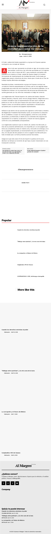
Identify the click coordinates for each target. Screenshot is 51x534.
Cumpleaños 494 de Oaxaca (25, 264)
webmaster (7, 332)
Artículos (4, 517)
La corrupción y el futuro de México (27, 253)
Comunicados (25, 42)
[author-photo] (3, 332)
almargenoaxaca (27, 54)
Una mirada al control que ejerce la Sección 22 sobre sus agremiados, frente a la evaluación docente (12, 152)
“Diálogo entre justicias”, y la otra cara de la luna (31, 241)
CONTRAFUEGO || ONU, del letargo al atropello (30, 276)
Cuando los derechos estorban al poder (28, 230)
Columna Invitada (6, 513)
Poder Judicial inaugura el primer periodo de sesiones (36, 151)
